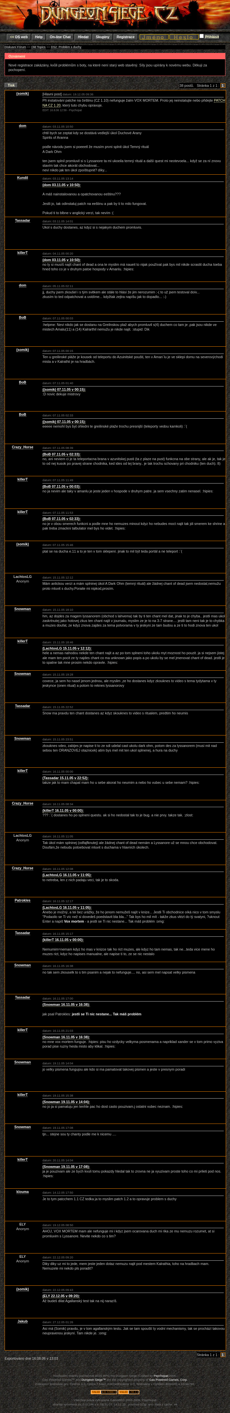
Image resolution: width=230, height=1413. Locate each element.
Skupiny (102, 37)
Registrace (126, 37)
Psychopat (161, 1375)
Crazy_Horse (22, 447)
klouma (22, 1192)
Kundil (22, 178)
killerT (22, 253)
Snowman (22, 609)
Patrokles (23, 900)
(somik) (22, 93)
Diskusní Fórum (15, 47)
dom (23, 126)
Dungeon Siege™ (93, 1379)
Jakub (22, 1321)
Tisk (11, 85)
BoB (22, 317)
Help (38, 37)
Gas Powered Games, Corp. (168, 1379)
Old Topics (38, 47)
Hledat (83, 37)
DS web (19, 37)
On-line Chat (60, 37)
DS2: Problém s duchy (66, 47)
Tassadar (22, 220)
